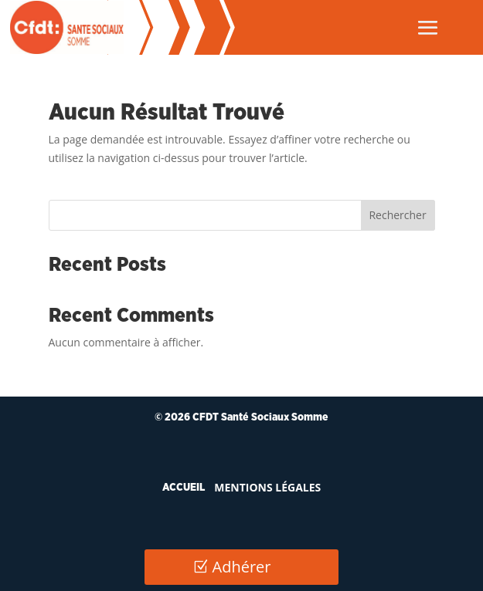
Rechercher (397, 215)
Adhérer (242, 566)
